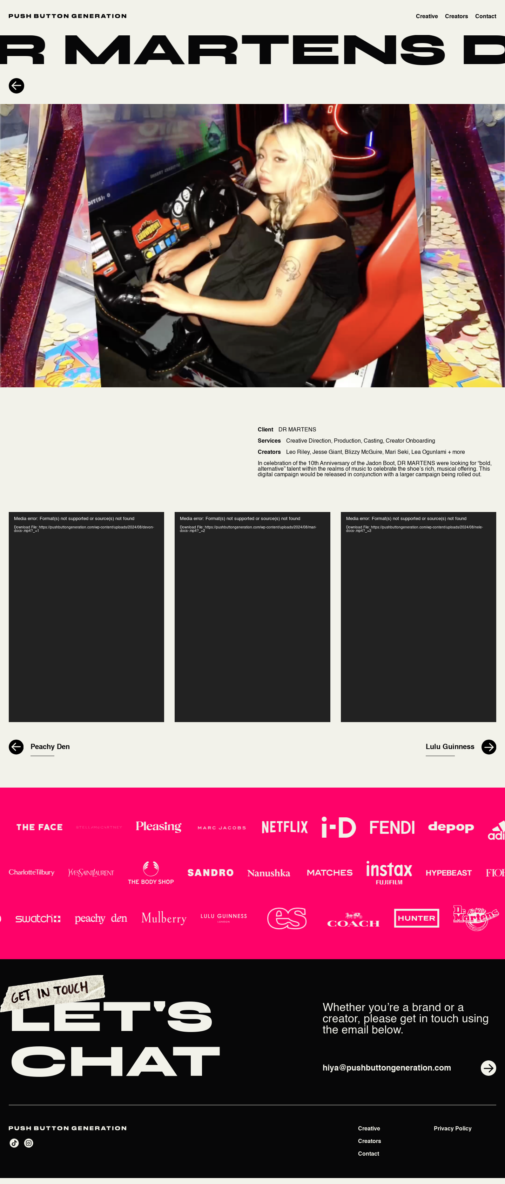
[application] (86, 620)
